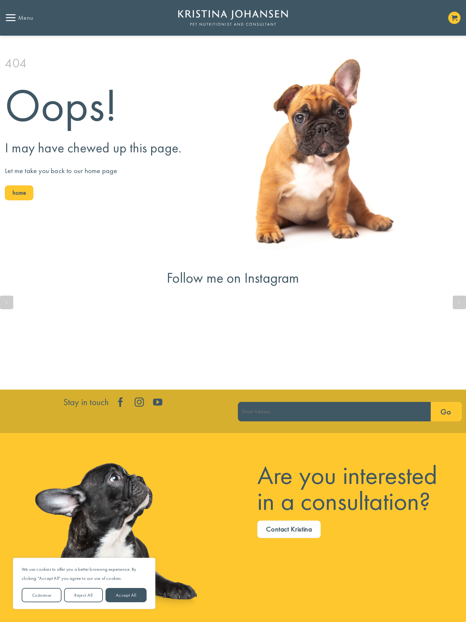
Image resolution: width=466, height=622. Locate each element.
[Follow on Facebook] (120, 403)
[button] (19, 17)
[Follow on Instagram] (139, 403)
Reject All (83, 595)
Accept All (126, 595)
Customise (41, 595)
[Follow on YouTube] (157, 403)
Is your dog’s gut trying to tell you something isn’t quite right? (138, 340)
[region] (84, 583)
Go (445, 412)
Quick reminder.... (44, 340)
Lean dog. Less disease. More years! (327, 340)
